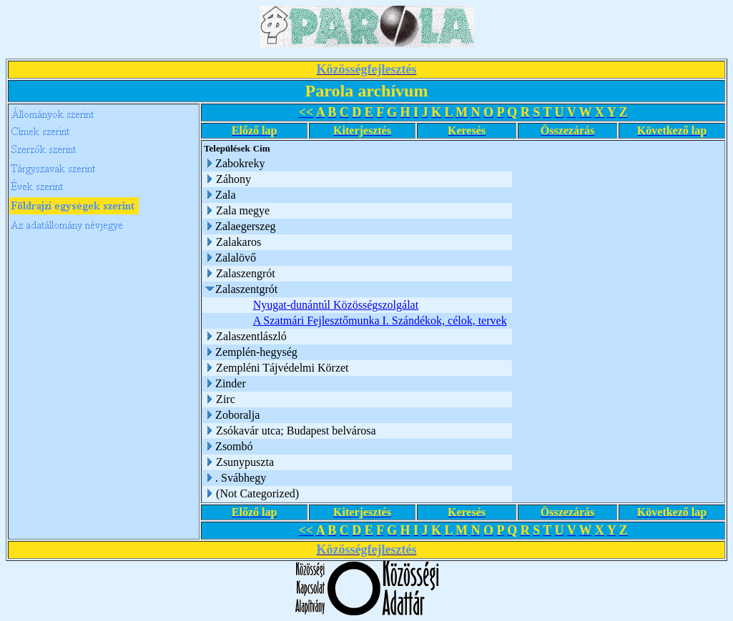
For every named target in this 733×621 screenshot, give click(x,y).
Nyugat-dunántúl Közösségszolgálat (336, 305)
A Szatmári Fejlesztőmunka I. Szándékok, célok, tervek (380, 320)
